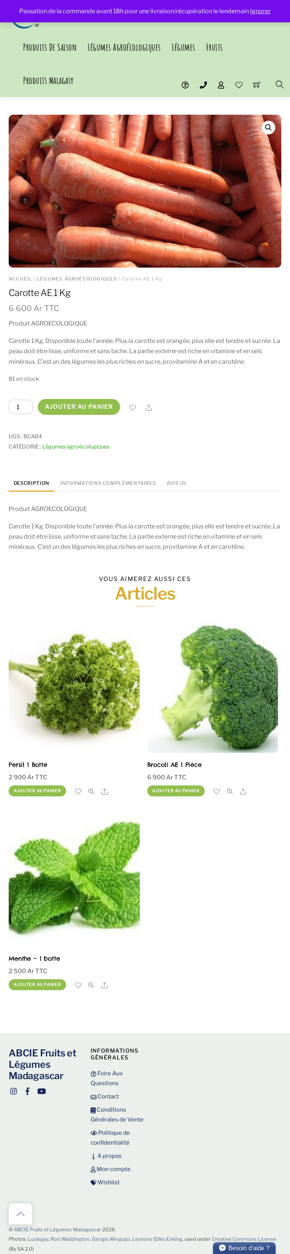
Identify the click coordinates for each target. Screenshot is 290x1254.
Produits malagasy (48, 80)
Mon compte (111, 1169)
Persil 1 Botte (28, 764)
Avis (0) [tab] (177, 483)
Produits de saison (50, 47)
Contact (105, 1096)
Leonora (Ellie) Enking (157, 1239)
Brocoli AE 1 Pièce (174, 764)
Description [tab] (31, 483)
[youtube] (41, 1090)
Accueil (20, 279)
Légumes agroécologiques (124, 47)
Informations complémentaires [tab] (108, 483)
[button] (268, 127)
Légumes (183, 47)
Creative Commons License (244, 1239)
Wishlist (105, 1182)
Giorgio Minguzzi (111, 1239)
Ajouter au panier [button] (37, 790)
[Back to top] (20, 1213)
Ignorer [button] (260, 11)
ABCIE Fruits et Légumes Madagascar (57, 1229)
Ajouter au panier (79, 406)
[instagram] (14, 1090)
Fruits (214, 47)
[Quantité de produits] (21, 407)
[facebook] (27, 1090)
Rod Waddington (70, 1239)
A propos (106, 1155)
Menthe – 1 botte (34, 958)
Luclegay (38, 1239)
